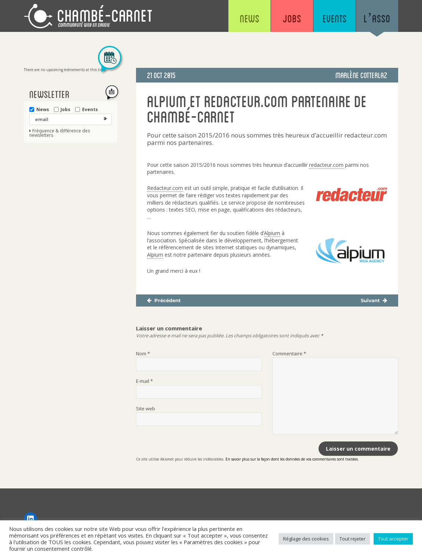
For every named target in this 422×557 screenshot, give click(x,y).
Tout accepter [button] (393, 538)
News (250, 18)
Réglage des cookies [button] (306, 538)
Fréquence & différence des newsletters (59, 133)
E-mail (144, 381)
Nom (143, 353)
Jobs (292, 18)
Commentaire (289, 353)
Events (335, 18)
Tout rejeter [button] (353, 538)
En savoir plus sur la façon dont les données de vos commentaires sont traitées (291, 459)
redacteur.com (326, 164)
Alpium (272, 233)
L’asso (377, 18)
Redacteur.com (165, 188)
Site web (145, 408)
